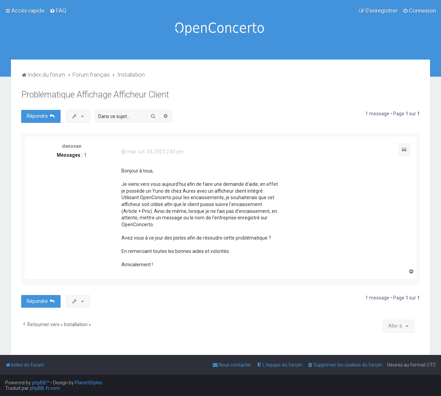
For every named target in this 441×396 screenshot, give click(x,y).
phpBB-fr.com (45, 388)
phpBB (39, 382)
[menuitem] (58, 10)
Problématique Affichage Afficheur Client (95, 95)
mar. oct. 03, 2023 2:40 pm (152, 151)
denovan (71, 146)
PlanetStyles (88, 382)
